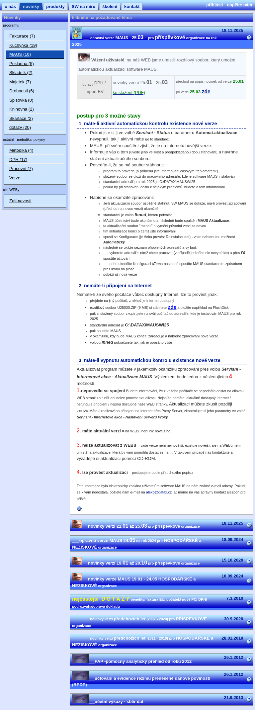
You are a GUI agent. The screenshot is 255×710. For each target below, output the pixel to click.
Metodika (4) (21, 150)
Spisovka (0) (21, 100)
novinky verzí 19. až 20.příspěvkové (136, 563)
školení (109, 6)
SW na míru (84, 6)
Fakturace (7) (22, 36)
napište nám (239, 4)
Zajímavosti (20, 200)
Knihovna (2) (21, 109)
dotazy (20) (20, 127)
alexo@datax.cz (159, 492)
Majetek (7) (20, 81)
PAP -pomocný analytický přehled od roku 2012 (132, 661)
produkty (55, 6)
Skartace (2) (21, 118)
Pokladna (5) (21, 63)
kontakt (131, 6)
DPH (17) (18, 159)
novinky (31, 6)
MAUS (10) (20, 54)
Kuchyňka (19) (23, 45)
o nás (10, 6)
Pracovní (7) (21, 168)
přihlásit (214, 4)
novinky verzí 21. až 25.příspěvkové (136, 526)
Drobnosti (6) (21, 90)
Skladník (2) (20, 72)
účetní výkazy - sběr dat (107, 701)
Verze (14, 177)
